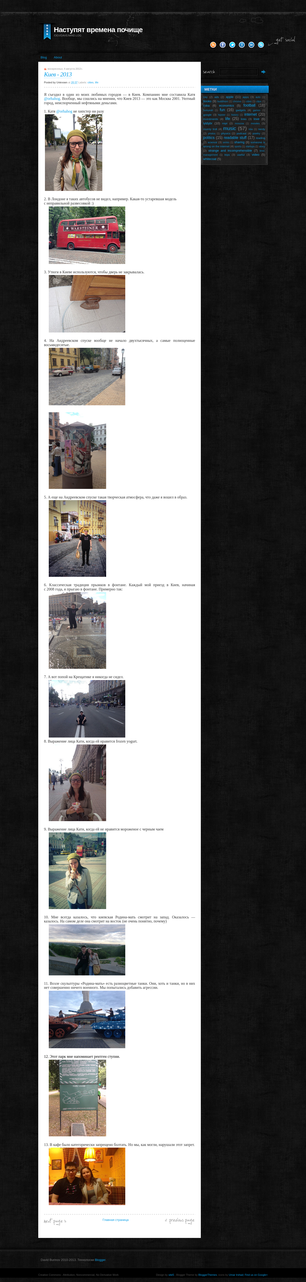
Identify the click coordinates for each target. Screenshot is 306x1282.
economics (226, 105)
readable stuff (235, 138)
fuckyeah (208, 110)
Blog (44, 57)
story (262, 146)
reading (260, 137)
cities (90, 82)
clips (258, 101)
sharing (239, 142)
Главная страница (116, 1220)
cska (206, 105)
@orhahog (52, 99)
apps (246, 96)
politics (209, 138)
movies (255, 123)
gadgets (241, 110)
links (243, 118)
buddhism (222, 101)
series (226, 142)
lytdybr (207, 123)
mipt (224, 123)
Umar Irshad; (236, 1274)
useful (241, 154)
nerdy (261, 129)
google (207, 114)
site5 (171, 1274)
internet (250, 114)
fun (222, 110)
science (212, 142)
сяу (205, 96)
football (249, 105)
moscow (239, 123)
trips (227, 154)
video (255, 154)
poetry (256, 133)
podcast (241, 133)
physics (225, 133)
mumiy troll (210, 129)
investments (210, 118)
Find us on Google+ (256, 1274)
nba (251, 129)
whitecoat (209, 159)
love (256, 119)
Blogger (100, 1260)
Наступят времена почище (98, 30)
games (256, 110)
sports (238, 146)
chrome (237, 101)
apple (230, 97)
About (58, 57)
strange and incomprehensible (230, 150)
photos (211, 133)
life (96, 82)
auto (258, 97)
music (229, 128)
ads (216, 96)
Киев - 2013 (58, 74)
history (235, 115)
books (207, 101)
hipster (221, 115)
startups (250, 146)
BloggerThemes (207, 1274)
